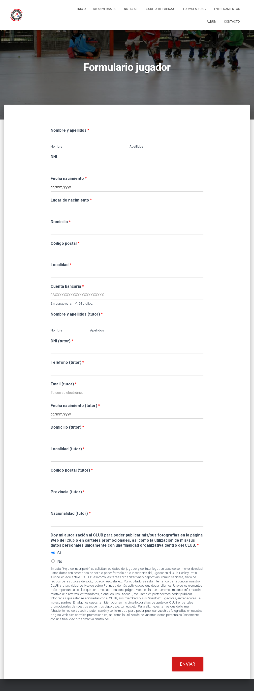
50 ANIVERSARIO (105, 9)
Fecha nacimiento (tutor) (75, 405)
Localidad (61, 264)
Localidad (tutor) (68, 449)
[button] (205, 9)
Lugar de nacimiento (71, 200)
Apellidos (136, 146)
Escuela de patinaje (160, 9)
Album (212, 21)
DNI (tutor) (62, 341)
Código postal (65, 243)
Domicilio (61, 221)
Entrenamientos (227, 9)
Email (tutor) (64, 384)
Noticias (130, 9)
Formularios (195, 9)
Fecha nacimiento (69, 178)
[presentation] (88, 648)
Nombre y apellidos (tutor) (77, 314)
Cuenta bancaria (67, 286)
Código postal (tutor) (72, 470)
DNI (54, 157)
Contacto (232, 21)
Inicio (81, 9)
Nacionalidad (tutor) (71, 513)
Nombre (56, 146)
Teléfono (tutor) (67, 362)
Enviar (187, 664)
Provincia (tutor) (68, 491)
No (59, 561)
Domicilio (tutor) (67, 427)
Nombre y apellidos (70, 130)
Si (59, 553)
